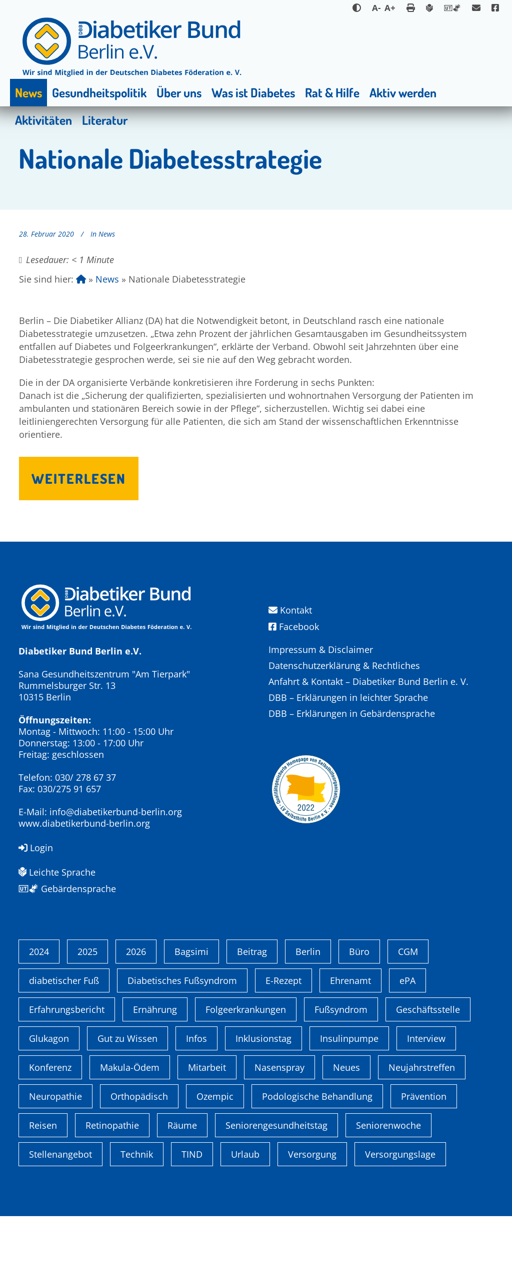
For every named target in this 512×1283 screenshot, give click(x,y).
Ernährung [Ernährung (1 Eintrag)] (155, 1076)
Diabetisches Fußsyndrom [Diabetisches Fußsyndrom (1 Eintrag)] (182, 1047)
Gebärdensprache (67, 889)
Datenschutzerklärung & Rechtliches (344, 665)
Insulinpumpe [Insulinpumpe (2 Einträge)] (349, 1105)
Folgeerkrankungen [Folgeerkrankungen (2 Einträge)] (246, 1076)
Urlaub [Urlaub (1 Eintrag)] (245, 1221)
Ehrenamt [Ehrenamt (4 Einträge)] (350, 1047)
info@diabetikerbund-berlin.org (116, 812)
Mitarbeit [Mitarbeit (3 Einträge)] (207, 1134)
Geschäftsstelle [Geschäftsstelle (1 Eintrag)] (428, 1076)
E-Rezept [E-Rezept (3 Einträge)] (284, 1047)
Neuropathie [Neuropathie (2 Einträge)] (55, 1163)
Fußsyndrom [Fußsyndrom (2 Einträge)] (341, 1076)
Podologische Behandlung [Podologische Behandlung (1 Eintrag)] (317, 1163)
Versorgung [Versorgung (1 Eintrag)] (312, 1221)
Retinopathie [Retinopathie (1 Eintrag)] (112, 1192)
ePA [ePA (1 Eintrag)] (408, 1047)
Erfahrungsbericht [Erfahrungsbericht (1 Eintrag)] (66, 1076)
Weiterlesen (79, 478)
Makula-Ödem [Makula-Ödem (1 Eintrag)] (130, 1134)
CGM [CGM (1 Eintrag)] (408, 1018)
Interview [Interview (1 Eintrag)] (426, 1105)
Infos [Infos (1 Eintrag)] (196, 1105)
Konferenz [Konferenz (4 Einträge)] (50, 1134)
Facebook (293, 627)
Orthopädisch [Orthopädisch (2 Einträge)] (139, 1163)
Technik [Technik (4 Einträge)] (136, 1221)
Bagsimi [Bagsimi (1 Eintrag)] (191, 1018)
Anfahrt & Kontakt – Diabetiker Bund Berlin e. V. (368, 681)
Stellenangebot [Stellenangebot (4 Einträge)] (60, 1221)
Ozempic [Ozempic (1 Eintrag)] (215, 1163)
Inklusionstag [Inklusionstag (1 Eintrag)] (264, 1105)
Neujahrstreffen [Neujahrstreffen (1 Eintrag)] (421, 1134)
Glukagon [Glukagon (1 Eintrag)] (49, 1105)
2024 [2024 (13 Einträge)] (39, 1018)
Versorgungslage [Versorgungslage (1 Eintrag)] (400, 1221)
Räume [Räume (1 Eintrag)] (182, 1192)
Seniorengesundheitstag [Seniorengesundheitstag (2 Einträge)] (277, 1192)
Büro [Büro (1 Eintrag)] (359, 1018)
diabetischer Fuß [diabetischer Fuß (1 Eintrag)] (64, 1047)
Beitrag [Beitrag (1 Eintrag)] (252, 1018)
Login (35, 848)
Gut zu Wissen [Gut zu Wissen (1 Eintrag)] (128, 1105)
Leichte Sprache (57, 872)
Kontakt (290, 610)
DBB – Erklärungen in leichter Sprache (348, 697)
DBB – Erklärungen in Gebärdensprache (351, 713)
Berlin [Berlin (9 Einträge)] (308, 1018)
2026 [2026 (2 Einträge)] (136, 1018)
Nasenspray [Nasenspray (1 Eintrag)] (279, 1134)
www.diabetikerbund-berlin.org (84, 823)
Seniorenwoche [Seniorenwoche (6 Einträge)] (388, 1192)
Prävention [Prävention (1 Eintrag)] (423, 1163)
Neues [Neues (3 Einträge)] (346, 1134)
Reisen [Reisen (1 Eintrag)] (43, 1192)
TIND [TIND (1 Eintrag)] (192, 1221)
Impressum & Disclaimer (320, 649)
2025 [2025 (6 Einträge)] (88, 1018)
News (106, 234)
